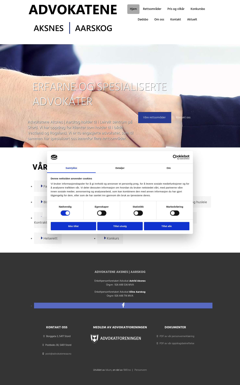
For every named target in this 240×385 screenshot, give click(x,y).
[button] (154, 117)
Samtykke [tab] (71, 168)
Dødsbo (143, 19)
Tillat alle (167, 226)
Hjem (133, 9)
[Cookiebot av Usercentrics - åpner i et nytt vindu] (175, 157)
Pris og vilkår (176, 9)
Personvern (141, 370)
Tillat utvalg (120, 226)
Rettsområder (152, 9)
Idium (109, 370)
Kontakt (175, 19)
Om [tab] (169, 168)
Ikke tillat (73, 226)
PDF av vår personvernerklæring (177, 336)
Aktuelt (192, 19)
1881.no (127, 370)
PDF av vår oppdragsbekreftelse (177, 343)
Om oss (159, 19)
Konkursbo (198, 9)
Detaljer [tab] (120, 168)
